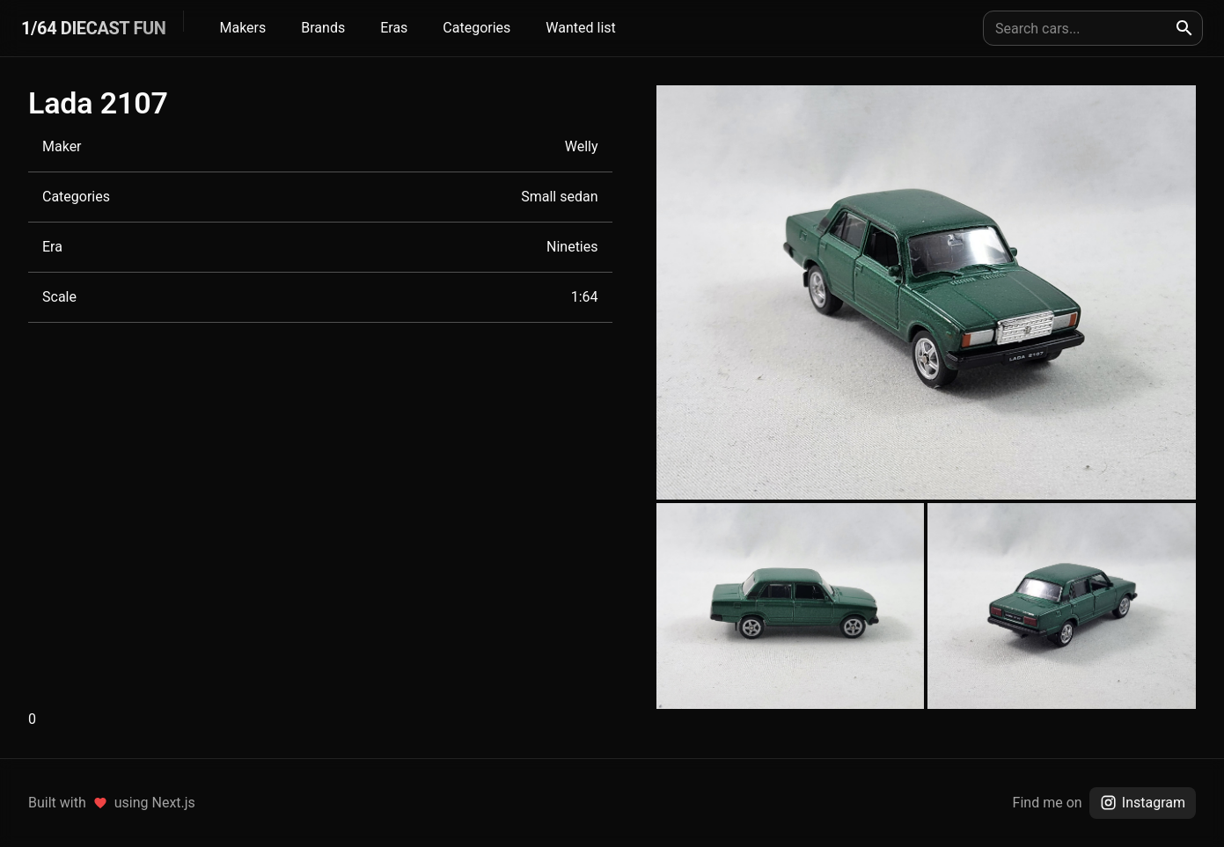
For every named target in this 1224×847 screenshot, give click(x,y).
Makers (242, 27)
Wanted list (580, 27)
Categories (476, 27)
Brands (323, 27)
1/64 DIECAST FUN (93, 28)
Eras (393, 27)
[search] (1184, 28)
